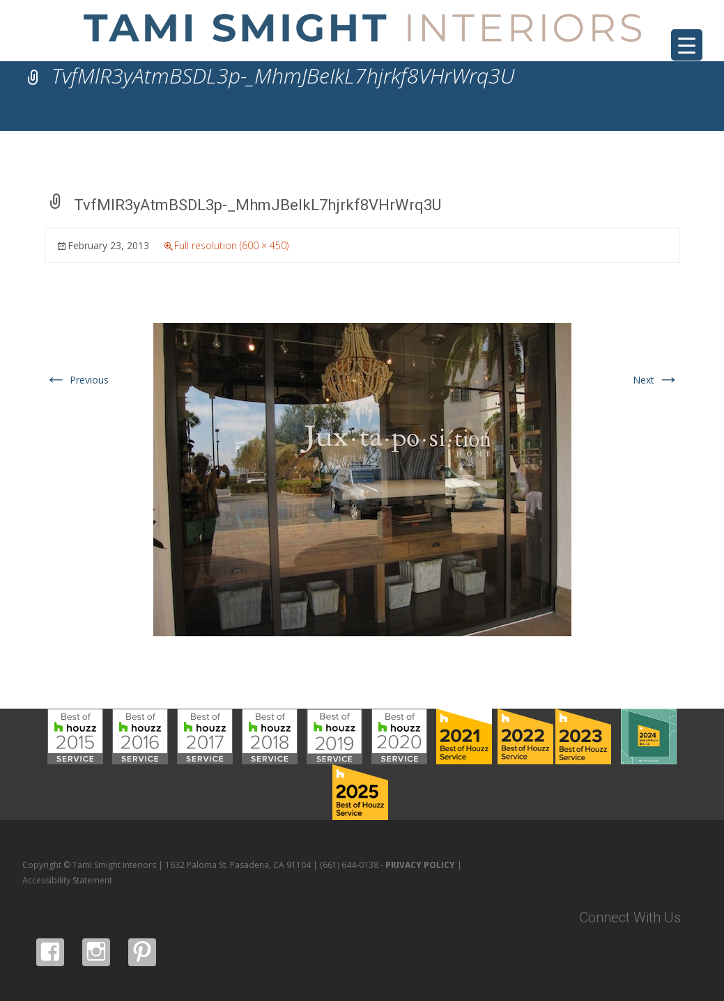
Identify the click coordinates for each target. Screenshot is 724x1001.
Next (656, 379)
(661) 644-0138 (349, 865)
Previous (77, 379)
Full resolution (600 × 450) (231, 245)
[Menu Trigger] (686, 45)
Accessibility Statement (67, 880)
